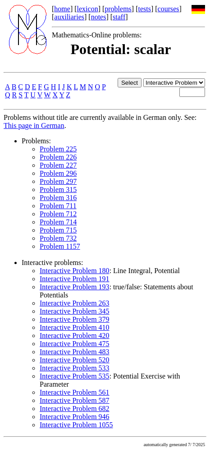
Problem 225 (58, 149)
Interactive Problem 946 (75, 416)
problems (118, 9)
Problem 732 (58, 238)
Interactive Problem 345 (75, 311)
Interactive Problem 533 (75, 368)
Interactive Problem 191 (75, 279)
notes (98, 17)
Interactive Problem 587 (75, 400)
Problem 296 (58, 173)
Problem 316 (58, 197)
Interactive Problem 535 (75, 376)
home (62, 9)
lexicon (87, 9)
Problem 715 (58, 230)
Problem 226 (58, 157)
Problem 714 (58, 222)
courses (168, 9)
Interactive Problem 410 (75, 327)
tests (144, 9)
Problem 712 (58, 214)
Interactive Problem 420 (75, 335)
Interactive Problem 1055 (76, 425)
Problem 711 (58, 206)
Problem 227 (58, 165)
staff (119, 17)
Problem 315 (58, 189)
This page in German (34, 125)
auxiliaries (69, 17)
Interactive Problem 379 (75, 319)
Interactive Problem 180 (75, 270)
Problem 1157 (60, 246)
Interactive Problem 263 (75, 303)
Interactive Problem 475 (75, 343)
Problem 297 (58, 181)
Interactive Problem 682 (75, 408)
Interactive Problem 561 (75, 392)
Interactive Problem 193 (75, 287)
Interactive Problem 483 (75, 352)
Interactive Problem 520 (75, 360)
